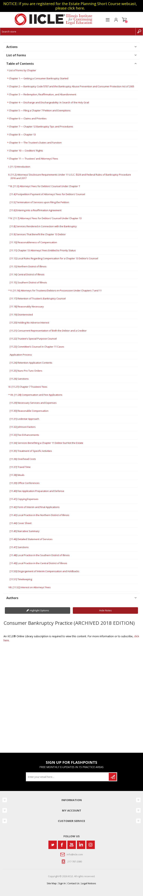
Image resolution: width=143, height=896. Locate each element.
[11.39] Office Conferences (24, 483)
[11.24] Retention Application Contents (31, 362)
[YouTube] (71, 845)
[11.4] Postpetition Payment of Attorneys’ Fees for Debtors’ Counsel (47, 194)
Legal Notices (88, 883)
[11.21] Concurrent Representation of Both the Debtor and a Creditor (48, 330)
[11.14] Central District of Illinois (27, 274)
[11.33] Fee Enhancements (24, 435)
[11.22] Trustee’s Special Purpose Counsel (33, 338)
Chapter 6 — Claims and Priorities (28, 118)
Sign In (62, 883)
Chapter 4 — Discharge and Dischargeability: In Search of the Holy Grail (49, 102)
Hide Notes (105, 610)
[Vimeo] (81, 845)
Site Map (52, 883)
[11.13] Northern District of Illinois (28, 266)
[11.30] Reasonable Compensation (29, 410)
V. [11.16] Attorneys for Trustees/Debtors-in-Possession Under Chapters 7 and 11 (56, 290)
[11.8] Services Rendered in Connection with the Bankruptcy (43, 226)
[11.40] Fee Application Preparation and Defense (37, 491)
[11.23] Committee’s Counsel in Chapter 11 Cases (37, 346)
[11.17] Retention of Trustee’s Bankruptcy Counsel (38, 298)
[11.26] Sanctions (19, 378)
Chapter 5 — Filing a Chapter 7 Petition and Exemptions (40, 110)
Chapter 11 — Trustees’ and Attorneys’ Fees (33, 158)
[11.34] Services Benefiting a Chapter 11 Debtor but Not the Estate (46, 443)
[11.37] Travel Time (20, 467)
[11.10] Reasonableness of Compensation (33, 242)
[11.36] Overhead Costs (23, 459)
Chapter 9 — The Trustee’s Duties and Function (35, 142)
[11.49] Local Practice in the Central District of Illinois (38, 563)
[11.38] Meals (17, 475)
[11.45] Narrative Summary (24, 531)
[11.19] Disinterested (21, 314)
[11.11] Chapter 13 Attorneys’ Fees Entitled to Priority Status (43, 250)
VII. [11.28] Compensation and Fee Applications (36, 394)
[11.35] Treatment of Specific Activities (31, 451)
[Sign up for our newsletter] (67, 777)
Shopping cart (124, 20)
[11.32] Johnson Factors (23, 427)
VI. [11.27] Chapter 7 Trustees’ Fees (27, 386)
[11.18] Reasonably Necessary (27, 306)
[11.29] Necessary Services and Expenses (33, 402)
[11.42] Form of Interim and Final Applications (35, 507)
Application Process (21, 354)
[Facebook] (62, 845)
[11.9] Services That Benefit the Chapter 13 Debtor (38, 234)
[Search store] (67, 31)
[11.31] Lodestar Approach (24, 418)
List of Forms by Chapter (22, 70)
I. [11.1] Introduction (19, 166)
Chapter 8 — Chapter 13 (22, 134)
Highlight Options (39, 610)
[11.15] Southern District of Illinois (28, 282)
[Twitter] (52, 845)
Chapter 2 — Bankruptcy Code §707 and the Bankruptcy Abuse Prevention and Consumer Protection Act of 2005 (71, 86)
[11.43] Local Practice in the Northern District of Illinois (39, 515)
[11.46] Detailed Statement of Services (31, 539)
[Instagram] (90, 845)
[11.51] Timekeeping (21, 579)
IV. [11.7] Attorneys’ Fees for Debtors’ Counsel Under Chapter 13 (46, 218)
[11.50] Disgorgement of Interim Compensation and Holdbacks (44, 571)
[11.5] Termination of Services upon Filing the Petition (39, 202)
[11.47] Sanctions (19, 547)
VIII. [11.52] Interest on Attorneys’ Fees (29, 587)
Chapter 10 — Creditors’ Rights (26, 150)
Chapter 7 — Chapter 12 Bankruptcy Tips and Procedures (41, 126)
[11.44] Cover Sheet (20, 523)
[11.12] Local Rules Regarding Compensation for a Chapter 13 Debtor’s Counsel (54, 258)
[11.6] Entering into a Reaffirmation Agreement (35, 210)
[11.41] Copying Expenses (24, 499)
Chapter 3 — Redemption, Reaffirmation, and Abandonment (42, 94)
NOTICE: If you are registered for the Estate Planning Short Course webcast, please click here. (70, 6)
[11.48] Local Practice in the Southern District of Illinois (40, 555)
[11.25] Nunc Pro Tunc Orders (26, 370)
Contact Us (73, 883)
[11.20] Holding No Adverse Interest (29, 322)
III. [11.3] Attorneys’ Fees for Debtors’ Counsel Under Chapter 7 (45, 186)
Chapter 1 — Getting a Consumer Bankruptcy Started (38, 78)
